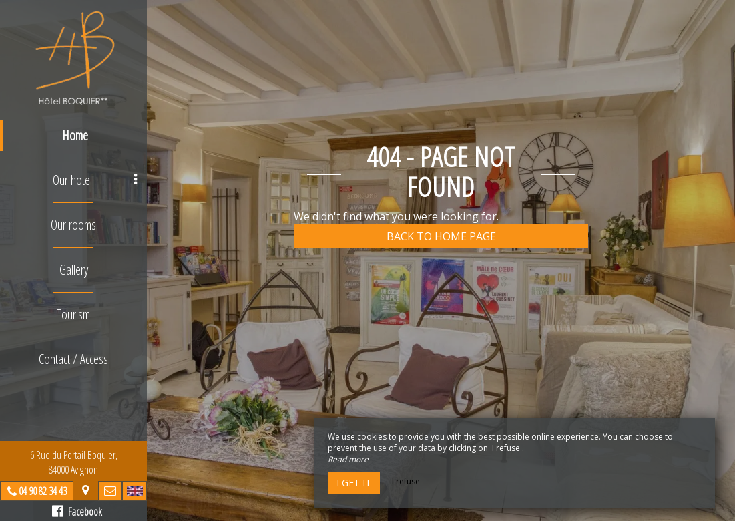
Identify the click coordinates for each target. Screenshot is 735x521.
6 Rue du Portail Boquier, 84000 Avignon (73, 462)
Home (75, 135)
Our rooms (73, 225)
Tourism (73, 314)
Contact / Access (73, 359)
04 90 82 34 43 (43, 491)
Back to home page (441, 236)
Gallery (73, 269)
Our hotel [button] (95, 180)
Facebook (77, 511)
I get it (353, 482)
